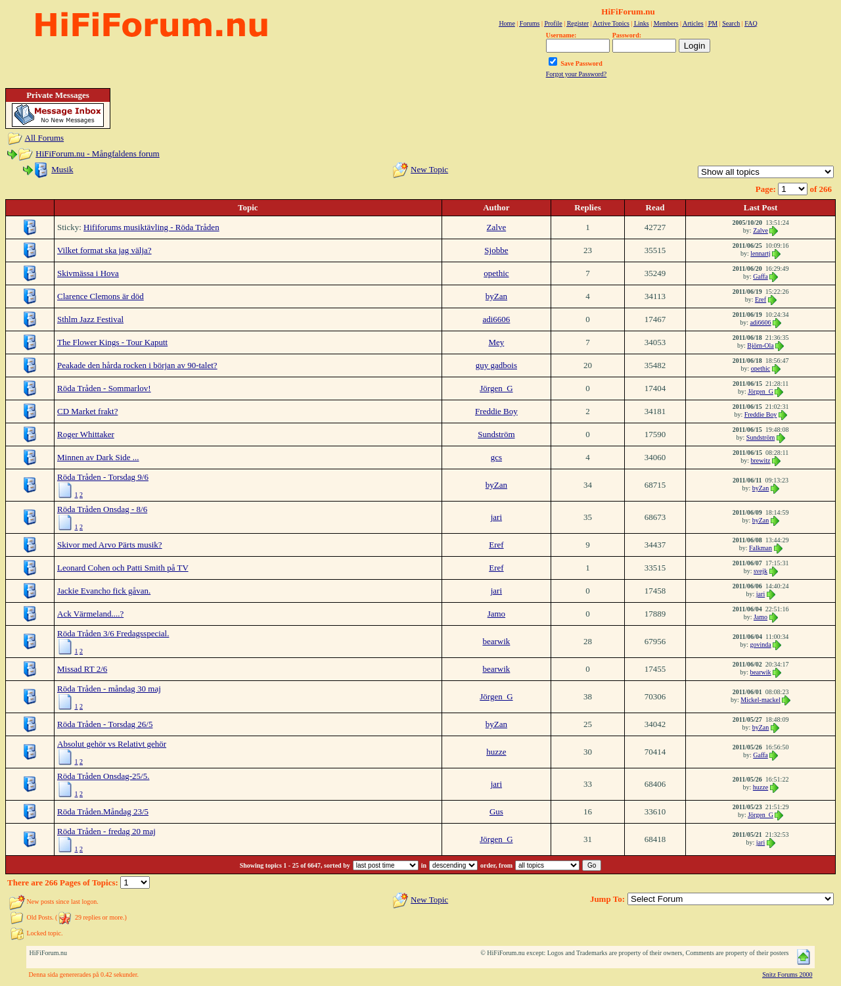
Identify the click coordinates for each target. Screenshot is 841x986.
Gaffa (760, 276)
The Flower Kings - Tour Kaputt (112, 342)
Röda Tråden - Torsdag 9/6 (102, 477)
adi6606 (496, 319)
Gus (496, 811)
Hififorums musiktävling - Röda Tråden (151, 227)
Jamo (496, 614)
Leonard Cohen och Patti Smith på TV (123, 568)
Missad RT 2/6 (82, 669)
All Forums (44, 138)
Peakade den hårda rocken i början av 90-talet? (137, 365)
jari (496, 517)
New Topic (429, 169)
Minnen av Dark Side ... (98, 457)
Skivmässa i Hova (88, 273)
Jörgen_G (496, 388)
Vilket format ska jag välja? (104, 250)
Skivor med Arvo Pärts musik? (109, 545)
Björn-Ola (760, 345)
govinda (760, 644)
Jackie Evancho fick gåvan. (103, 591)
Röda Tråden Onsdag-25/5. (103, 776)
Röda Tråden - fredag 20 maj (106, 831)
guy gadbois (496, 365)
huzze (496, 752)
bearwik (496, 641)
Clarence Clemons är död (100, 296)
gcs (496, 457)
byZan (496, 296)
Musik (62, 169)
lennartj (760, 253)
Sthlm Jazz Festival (90, 319)
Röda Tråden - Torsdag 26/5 (104, 724)
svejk (760, 571)
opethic (496, 273)
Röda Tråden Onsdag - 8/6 (102, 509)
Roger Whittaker (85, 434)
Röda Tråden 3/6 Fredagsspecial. (113, 633)
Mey (496, 342)
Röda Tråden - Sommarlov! (104, 388)
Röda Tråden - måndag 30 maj (109, 688)
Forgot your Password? (576, 74)
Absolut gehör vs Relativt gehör (111, 744)
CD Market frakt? (87, 411)
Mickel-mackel (760, 699)
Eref (760, 299)
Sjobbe (496, 250)
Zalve (497, 227)
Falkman (760, 548)
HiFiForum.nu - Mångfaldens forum (97, 153)
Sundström (496, 434)
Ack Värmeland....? (90, 614)
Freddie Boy (496, 411)
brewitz (761, 460)
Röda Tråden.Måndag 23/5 (102, 811)
